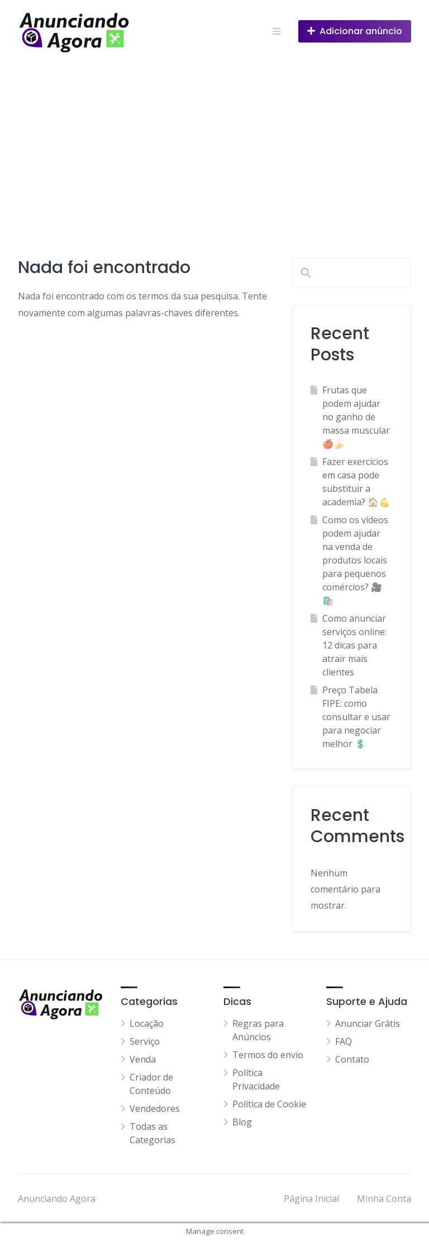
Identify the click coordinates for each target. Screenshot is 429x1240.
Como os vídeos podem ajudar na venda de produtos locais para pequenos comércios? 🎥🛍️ (355, 560)
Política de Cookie (269, 1104)
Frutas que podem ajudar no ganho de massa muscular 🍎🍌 (356, 417)
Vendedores (155, 1108)
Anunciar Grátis (367, 1023)
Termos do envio (267, 1055)
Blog (242, 1122)
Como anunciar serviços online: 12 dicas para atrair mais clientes (354, 645)
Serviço (145, 1041)
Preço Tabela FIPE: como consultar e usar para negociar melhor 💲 (356, 717)
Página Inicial (311, 1198)
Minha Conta (384, 1198)
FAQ (343, 1041)
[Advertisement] (214, 146)
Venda (143, 1059)
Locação (147, 1023)
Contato (352, 1059)
